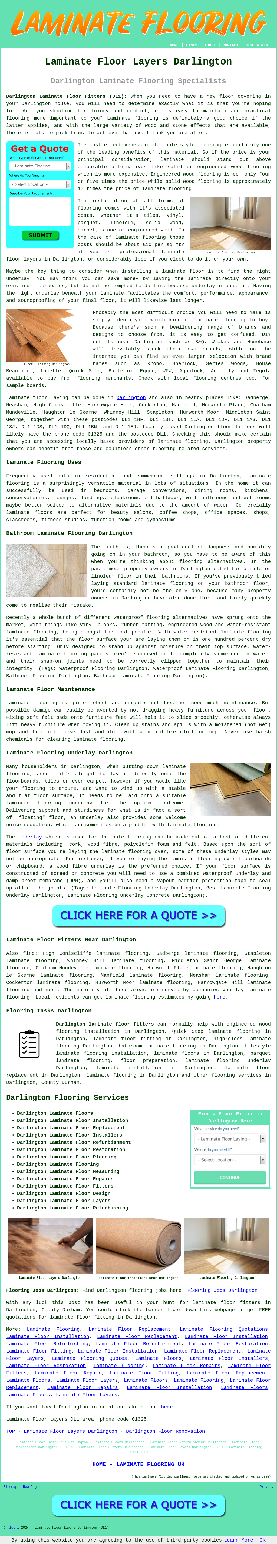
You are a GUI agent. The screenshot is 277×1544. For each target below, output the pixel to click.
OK (263, 1540)
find (29, 953)
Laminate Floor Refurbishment (138, 1344)
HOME (174, 45)
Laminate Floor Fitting (38, 1351)
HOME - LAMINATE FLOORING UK (138, 1464)
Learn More (238, 1540)
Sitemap (10, 1487)
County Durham (60, 1082)
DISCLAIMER (256, 45)
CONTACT (231, 45)
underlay (30, 837)
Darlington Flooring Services (67, 1098)
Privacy (266, 1487)
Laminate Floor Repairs (186, 1365)
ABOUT (210, 45)
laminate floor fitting (127, 1038)
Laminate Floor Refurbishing (47, 1344)
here (219, 997)
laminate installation (129, 1068)
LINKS (191, 45)
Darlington (131, 397)
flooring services (237, 1075)
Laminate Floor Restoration (228, 1344)
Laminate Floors (158, 1358)
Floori (13, 1528)
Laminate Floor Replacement (130, 1329)
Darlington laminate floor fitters (105, 1024)
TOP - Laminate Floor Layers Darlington (61, 1431)
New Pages (32, 1487)
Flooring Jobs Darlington (222, 1290)
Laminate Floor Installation (47, 1336)
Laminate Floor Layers (87, 1380)
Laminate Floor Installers (229, 1358)
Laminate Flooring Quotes (89, 1358)
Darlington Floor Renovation (165, 1431)
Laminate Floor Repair (68, 1373)
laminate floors (176, 1053)
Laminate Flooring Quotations (224, 1329)
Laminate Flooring (53, 1329)
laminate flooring (111, 1075)
